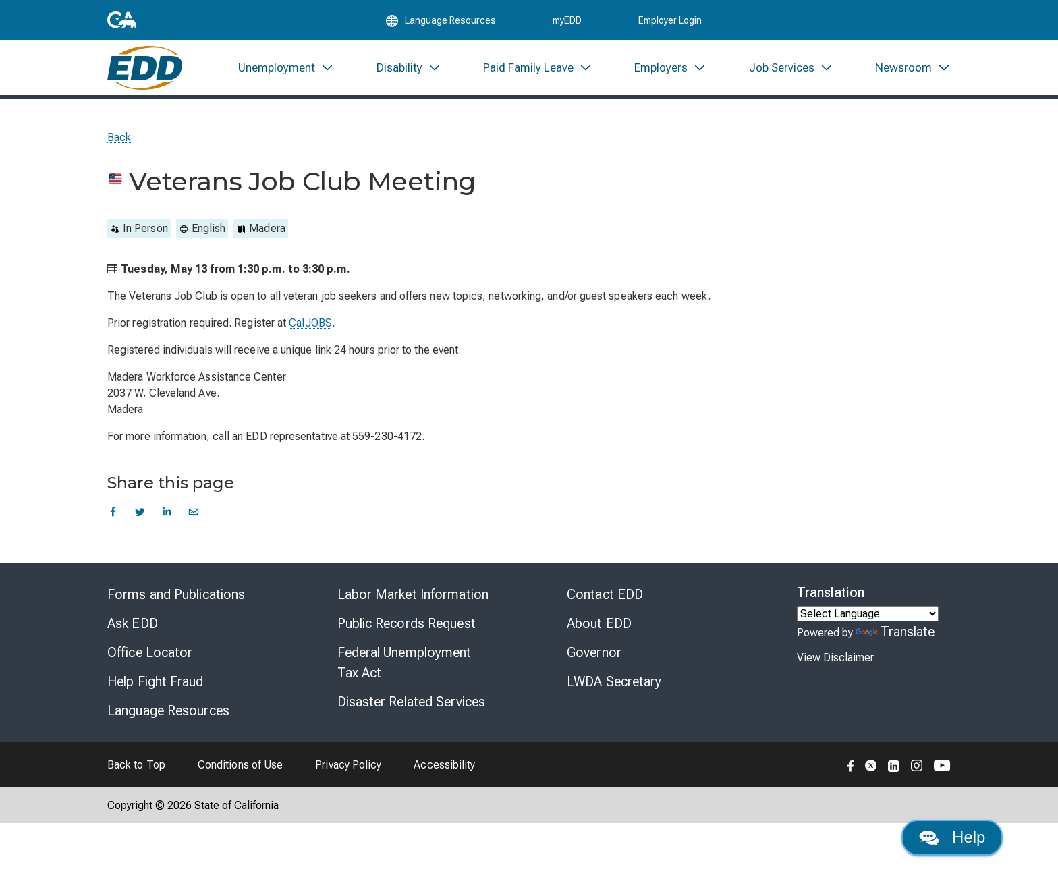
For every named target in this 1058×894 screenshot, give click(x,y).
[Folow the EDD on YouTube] (942, 770)
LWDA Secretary (614, 687)
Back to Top (136, 770)
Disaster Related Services (411, 708)
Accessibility (444, 770)
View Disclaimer (835, 663)
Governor (594, 658)
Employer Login (670, 21)
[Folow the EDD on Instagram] (917, 770)
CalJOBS (310, 329)
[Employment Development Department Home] (144, 72)
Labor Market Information (413, 600)
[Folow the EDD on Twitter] (871, 770)
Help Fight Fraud (155, 687)
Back (119, 143)
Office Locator (149, 658)
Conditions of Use (240, 770)
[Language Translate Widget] (868, 619)
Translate (895, 638)
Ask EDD (132, 629)
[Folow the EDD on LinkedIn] (894, 770)
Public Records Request (406, 629)
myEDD (567, 21)
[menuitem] (286, 72)
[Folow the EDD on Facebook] (850, 770)
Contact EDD (605, 600)
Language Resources (168, 716)
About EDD (599, 629)
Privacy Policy (348, 770)
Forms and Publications (176, 600)
